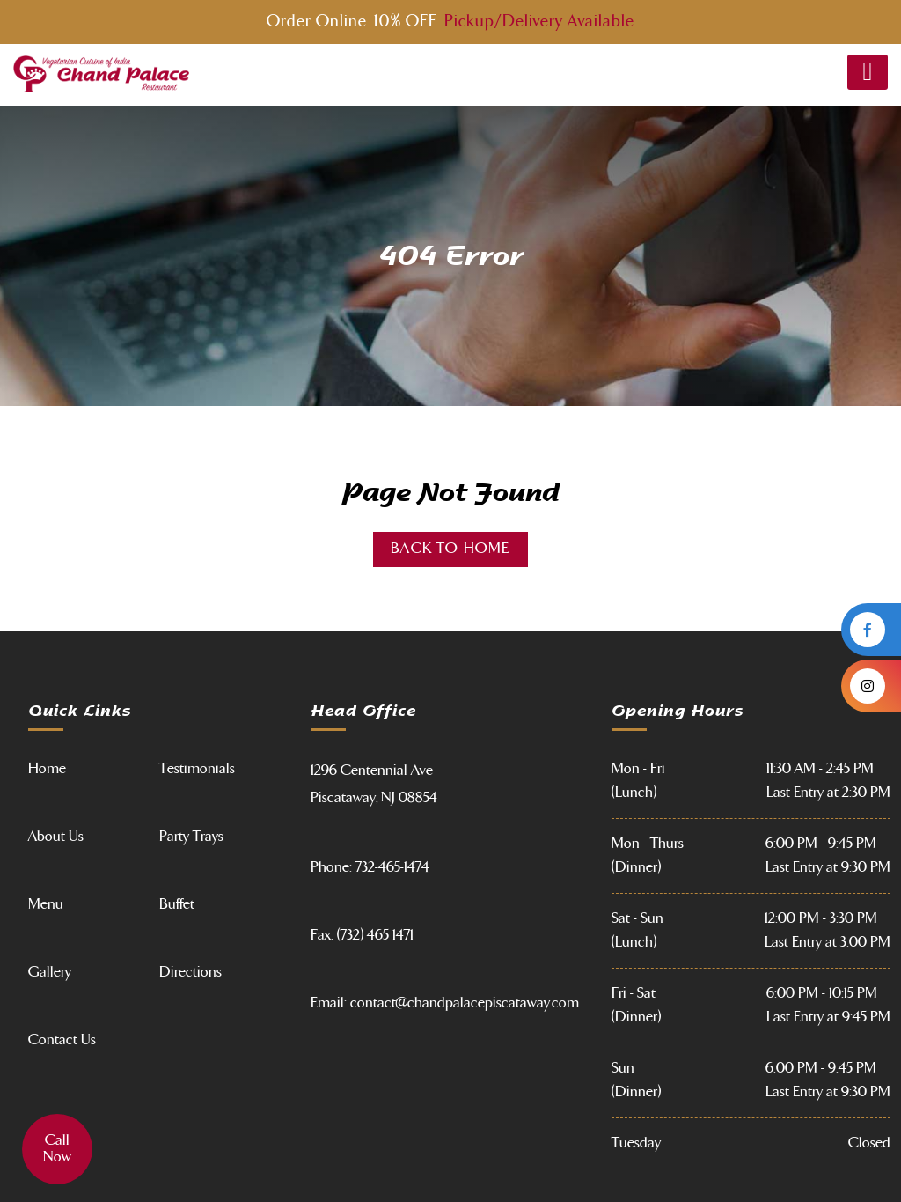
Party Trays (191, 836)
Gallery (49, 972)
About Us (56, 836)
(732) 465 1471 (375, 935)
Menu (45, 904)
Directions (190, 972)
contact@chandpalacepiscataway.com (464, 1003)
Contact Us (62, 1040)
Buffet (176, 904)
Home (47, 769)
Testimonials (197, 769)
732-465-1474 (392, 867)
